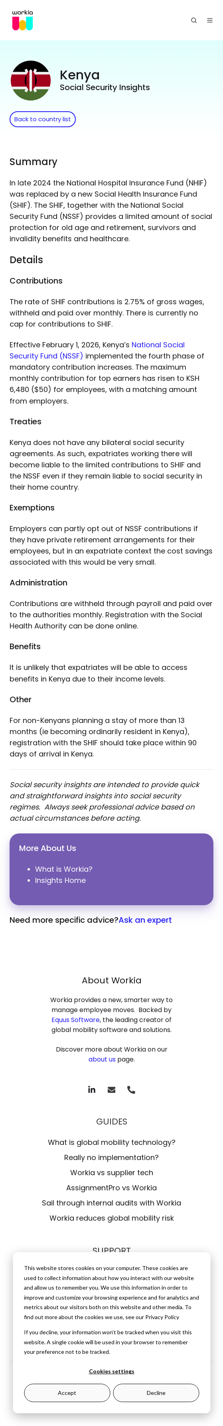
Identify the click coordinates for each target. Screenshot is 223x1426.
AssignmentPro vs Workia (111, 1188)
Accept (67, 1392)
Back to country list (42, 119)
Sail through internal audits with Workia (111, 1203)
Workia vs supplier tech (111, 1173)
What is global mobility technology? (112, 1142)
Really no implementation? (111, 1157)
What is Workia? (64, 869)
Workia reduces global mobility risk (111, 1218)
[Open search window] (193, 20)
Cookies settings (111, 1371)
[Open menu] (209, 20)
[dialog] (111, 1332)
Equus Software (75, 1019)
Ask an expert (145, 920)
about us (102, 1059)
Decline (156, 1392)
